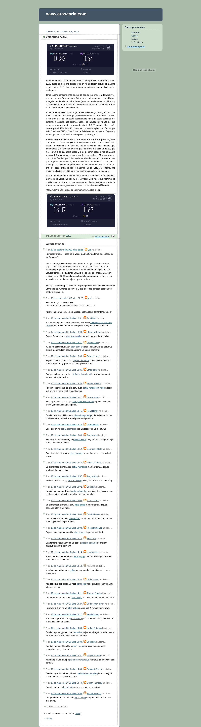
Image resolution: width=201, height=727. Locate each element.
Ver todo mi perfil (136, 46)
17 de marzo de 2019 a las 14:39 (66, 669)
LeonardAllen (93, 552)
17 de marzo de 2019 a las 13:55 (66, 463)
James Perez (93, 500)
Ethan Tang (92, 370)
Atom (77, 713)
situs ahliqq (77, 597)
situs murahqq (76, 453)
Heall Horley (92, 411)
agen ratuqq (80, 698)
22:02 (68, 236)
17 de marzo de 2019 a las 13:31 (66, 342)
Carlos (135, 36)
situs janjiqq (79, 556)
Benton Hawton (94, 384)
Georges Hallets (94, 449)
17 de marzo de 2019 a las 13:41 (66, 397)
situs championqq (82, 415)
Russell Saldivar (94, 528)
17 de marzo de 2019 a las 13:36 (66, 370)
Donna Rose (93, 397)
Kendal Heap (93, 614)
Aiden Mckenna (94, 463)
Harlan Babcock (94, 628)
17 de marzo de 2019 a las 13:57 (66, 476)
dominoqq (81, 584)
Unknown (91, 487)
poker (72, 570)
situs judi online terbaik (83, 401)
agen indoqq (78, 646)
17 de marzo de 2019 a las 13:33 (66, 356)
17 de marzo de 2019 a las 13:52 (66, 449)
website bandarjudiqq (88, 673)
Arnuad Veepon (94, 693)
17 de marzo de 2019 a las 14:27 (66, 604)
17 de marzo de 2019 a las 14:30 (66, 628)
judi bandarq (74, 518)
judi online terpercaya (79, 660)
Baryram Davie (94, 655)
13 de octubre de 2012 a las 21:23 (67, 298)
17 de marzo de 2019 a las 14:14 (66, 552)
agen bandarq (77, 347)
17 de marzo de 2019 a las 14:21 (66, 593)
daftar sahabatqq (79, 491)
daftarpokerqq (79, 439)
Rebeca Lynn (93, 356)
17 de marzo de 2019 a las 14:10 (66, 538)
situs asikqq (73, 608)
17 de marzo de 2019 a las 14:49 (66, 683)
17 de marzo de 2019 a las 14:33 (66, 642)
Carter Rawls (93, 425)
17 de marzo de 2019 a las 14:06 (66, 514)
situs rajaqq (67, 687)
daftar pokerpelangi (82, 374)
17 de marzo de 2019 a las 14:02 (66, 487)
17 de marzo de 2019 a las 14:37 (66, 655)
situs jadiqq (80, 505)
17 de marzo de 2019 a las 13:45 (66, 411)
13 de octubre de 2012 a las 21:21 (67, 250)
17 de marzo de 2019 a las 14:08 (66, 528)
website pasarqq (89, 543)
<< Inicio (48, 719)
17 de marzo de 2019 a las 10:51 (66, 318)
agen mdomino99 (81, 360)
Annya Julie (92, 435)
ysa (89, 250)
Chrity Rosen (93, 580)
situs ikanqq (79, 532)
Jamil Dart (91, 318)
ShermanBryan (94, 332)
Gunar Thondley (94, 683)
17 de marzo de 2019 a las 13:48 (66, 435)
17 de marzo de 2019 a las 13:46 (66, 425)
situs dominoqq (75, 480)
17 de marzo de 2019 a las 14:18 (66, 566)
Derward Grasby (94, 669)
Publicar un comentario (57, 707)
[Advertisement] (79, 26)
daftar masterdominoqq (94, 388)
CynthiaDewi (93, 342)
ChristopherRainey (95, 604)
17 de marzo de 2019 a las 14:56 (66, 693)
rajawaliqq (78, 632)
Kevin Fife (91, 538)
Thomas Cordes (94, 593)
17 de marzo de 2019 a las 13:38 (66, 384)
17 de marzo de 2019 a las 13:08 (66, 332)
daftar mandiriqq (79, 467)
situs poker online (74, 336)
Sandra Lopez (93, 514)
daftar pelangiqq (68, 429)
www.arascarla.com (66, 13)
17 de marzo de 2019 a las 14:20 (66, 580)
